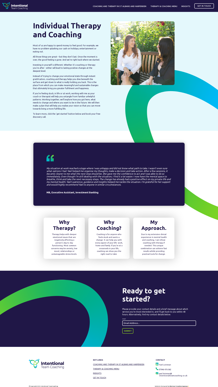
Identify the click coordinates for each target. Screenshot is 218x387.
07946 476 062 (163, 369)
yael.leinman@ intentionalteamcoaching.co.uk (171, 375)
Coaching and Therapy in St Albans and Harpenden (118, 364)
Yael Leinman (163, 365)
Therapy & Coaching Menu (106, 369)
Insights (97, 373)
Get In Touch (99, 378)
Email (124, 319)
